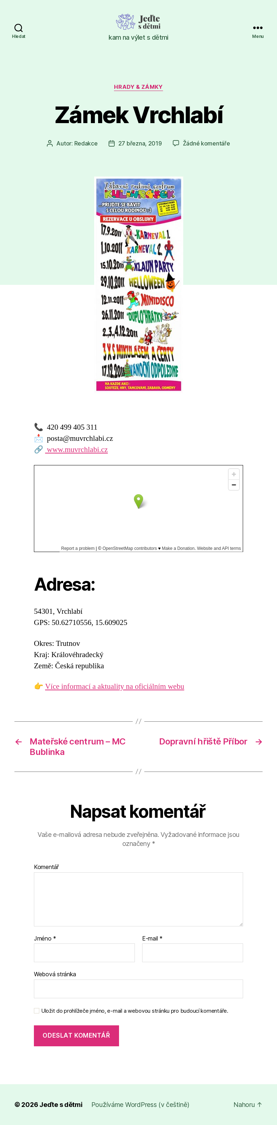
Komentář (46, 867)
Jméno (45, 938)
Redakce (86, 143)
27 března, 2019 (140, 143)
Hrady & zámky (138, 87)
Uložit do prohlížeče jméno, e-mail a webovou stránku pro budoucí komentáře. (134, 1011)
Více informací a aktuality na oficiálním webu (114, 686)
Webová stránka (55, 974)
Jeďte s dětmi (61, 1104)
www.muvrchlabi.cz (76, 450)
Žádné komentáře (206, 143)
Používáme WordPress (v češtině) (140, 1104)
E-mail (152, 938)
